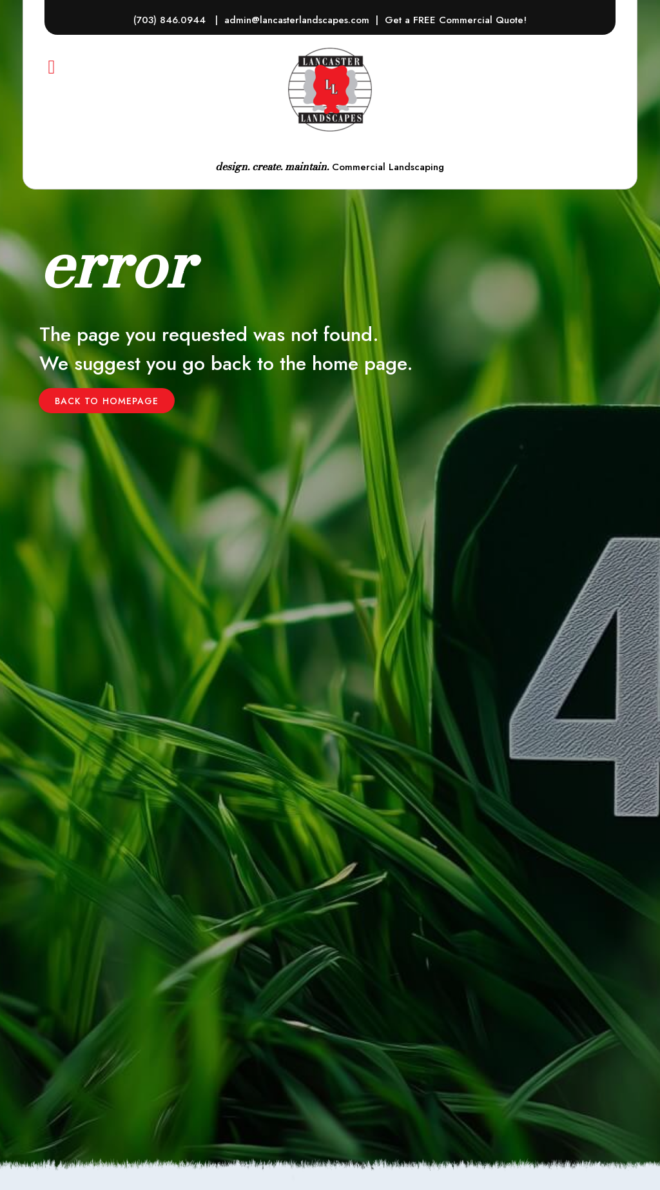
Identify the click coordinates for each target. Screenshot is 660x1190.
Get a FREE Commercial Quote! (456, 20)
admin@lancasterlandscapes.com (296, 20)
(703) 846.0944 (171, 20)
